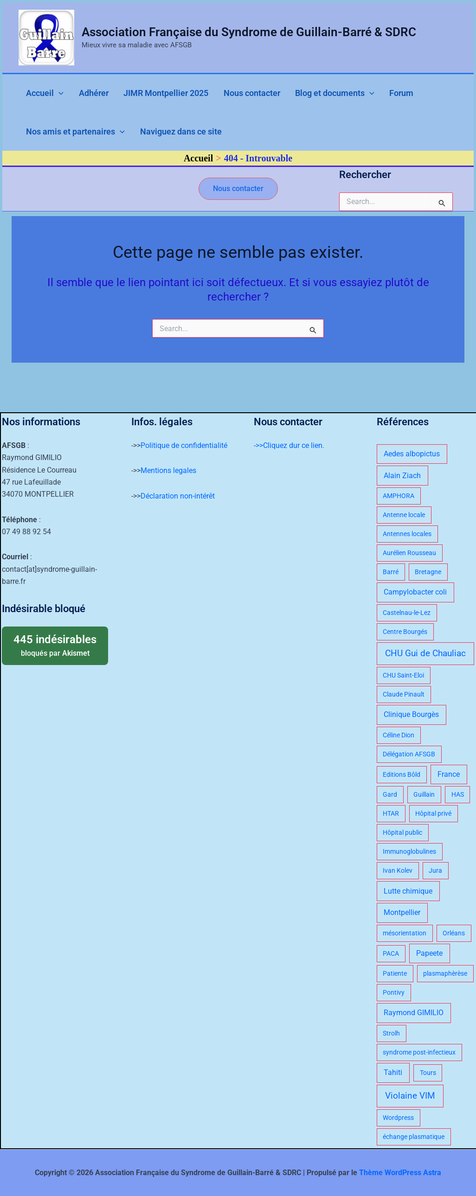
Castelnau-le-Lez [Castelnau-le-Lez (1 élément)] (407, 612)
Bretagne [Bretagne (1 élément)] (428, 572)
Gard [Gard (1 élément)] (390, 794)
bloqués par (55, 645)
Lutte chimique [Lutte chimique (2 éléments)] (408, 891)
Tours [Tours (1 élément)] (428, 1072)
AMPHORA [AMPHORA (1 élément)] (398, 495)
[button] (238, 196)
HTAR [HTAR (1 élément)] (391, 813)
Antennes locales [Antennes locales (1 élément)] (407, 533)
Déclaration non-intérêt (178, 496)
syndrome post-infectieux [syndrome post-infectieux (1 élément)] (419, 1052)
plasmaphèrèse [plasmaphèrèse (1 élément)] (445, 973)
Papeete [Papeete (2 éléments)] (429, 953)
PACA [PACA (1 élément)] (391, 953)
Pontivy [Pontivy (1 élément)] (394, 992)
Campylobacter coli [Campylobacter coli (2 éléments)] (415, 592)
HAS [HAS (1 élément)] (457, 794)
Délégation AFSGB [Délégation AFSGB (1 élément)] (409, 754)
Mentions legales (168, 470)
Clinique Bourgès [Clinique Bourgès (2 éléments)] (411, 714)
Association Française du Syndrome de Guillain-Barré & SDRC (249, 32)
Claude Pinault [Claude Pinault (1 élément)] (404, 694)
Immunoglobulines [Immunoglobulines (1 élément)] (409, 851)
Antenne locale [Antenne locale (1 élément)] (404, 514)
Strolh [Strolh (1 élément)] (391, 1033)
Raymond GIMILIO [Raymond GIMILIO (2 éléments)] (414, 1012)
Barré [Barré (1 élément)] (391, 572)
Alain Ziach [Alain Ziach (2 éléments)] (402, 475)
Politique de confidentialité (184, 445)
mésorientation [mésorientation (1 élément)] (404, 933)
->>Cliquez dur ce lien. (289, 445)
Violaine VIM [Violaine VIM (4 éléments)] (410, 1095)
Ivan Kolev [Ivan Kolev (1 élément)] (397, 870)
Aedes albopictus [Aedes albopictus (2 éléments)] (412, 453)
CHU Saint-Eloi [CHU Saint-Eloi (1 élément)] (403, 675)
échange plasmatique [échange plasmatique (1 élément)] (413, 1136)
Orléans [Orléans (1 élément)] (454, 933)
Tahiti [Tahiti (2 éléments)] (393, 1072)
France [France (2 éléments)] (448, 774)
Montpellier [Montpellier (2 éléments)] (402, 912)
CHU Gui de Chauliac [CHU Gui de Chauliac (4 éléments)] (425, 653)
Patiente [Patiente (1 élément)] (395, 973)
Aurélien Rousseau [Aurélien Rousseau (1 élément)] (409, 552)
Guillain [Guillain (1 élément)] (424, 794)
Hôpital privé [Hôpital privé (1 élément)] (433, 813)
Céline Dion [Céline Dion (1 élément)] (398, 735)
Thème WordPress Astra (400, 1172)
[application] (53, 95)
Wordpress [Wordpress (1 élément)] (398, 1117)
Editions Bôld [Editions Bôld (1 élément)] (401, 774)
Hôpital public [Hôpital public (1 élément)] (402, 832)
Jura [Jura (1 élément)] (435, 870)
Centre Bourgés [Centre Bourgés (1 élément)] (405, 631)
